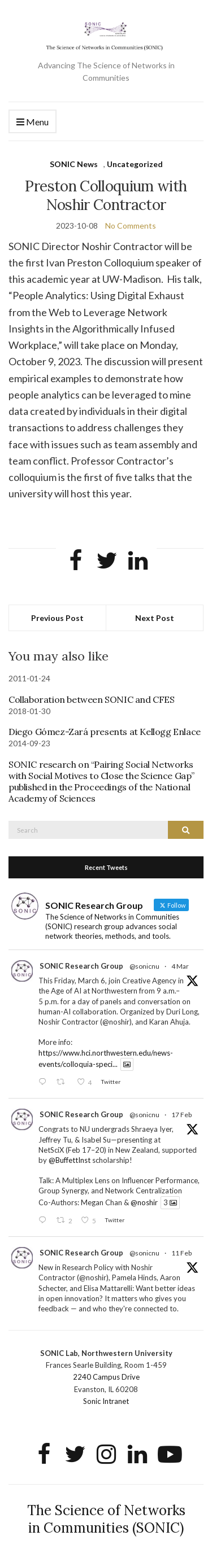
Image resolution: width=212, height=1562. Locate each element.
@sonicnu (144, 966)
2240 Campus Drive (106, 1376)
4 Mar (180, 966)
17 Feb (181, 1114)
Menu (32, 122)
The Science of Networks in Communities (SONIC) (106, 1519)
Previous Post (57, 618)
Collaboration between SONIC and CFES (91, 699)
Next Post (154, 618)
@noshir (144, 1202)
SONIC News (74, 164)
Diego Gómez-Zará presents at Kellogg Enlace (104, 731)
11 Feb (181, 1253)
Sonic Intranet (106, 1401)
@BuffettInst (69, 1160)
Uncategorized (135, 164)
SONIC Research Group (81, 965)
